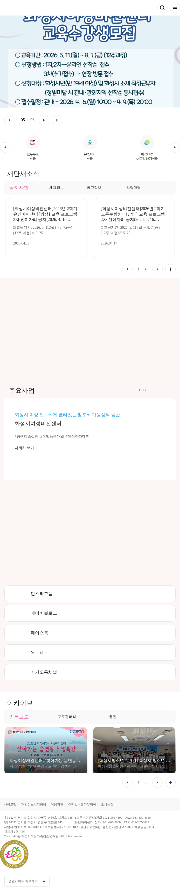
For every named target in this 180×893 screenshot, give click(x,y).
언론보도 (19, 716)
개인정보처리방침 (33, 804)
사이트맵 (10, 804)
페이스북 (39, 632)
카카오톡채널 (44, 672)
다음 (44, 120)
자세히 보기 (24, 448)
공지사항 (19, 187)
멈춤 (57, 120)
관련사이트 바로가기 (23, 881)
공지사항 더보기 (170, 269)
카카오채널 (143, 881)
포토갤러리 (67, 717)
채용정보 (56, 188)
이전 (9, 120)
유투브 (152, 881)
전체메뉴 (175, 8)
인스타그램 (42, 593)
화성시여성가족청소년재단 (28, 8)
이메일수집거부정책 (82, 804)
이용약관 (57, 804)
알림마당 (133, 188)
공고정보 (94, 188)
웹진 (112, 717)
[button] (5, 147)
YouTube (38, 652)
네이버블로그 (44, 613)
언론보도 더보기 (170, 782)
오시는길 (107, 804)
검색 (162, 8)
